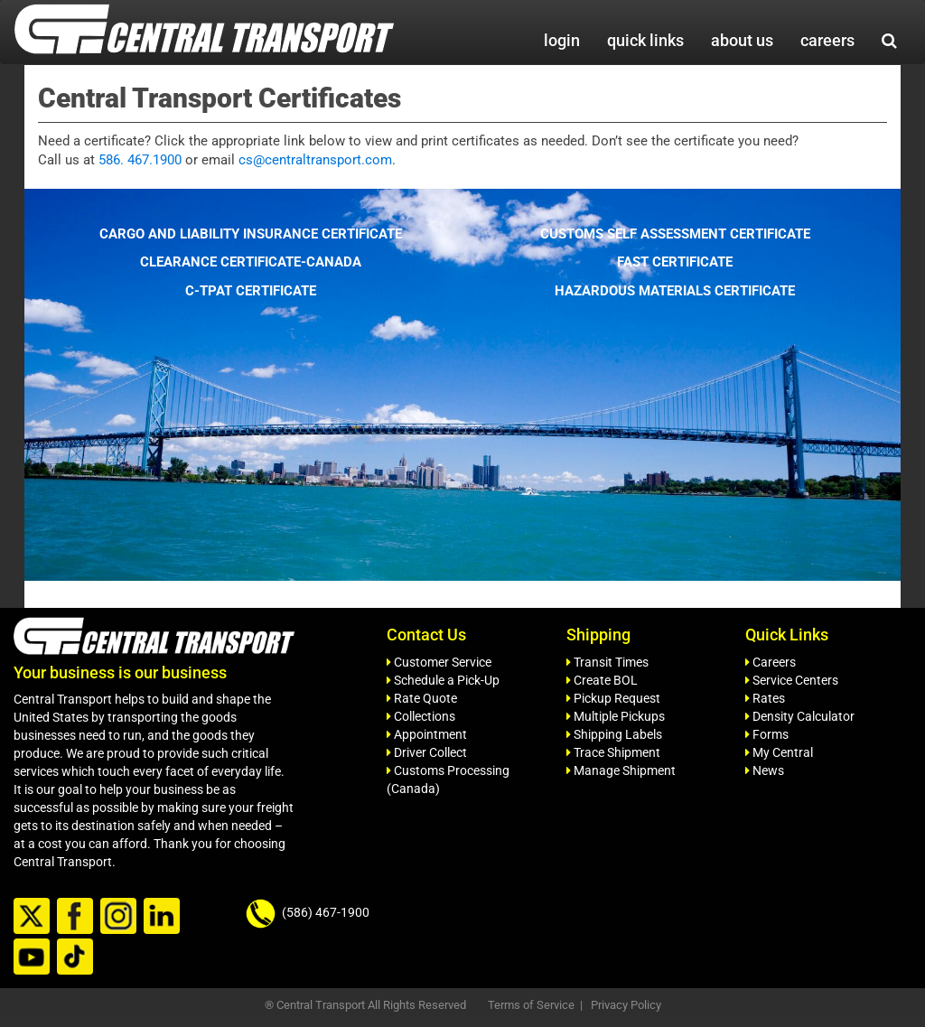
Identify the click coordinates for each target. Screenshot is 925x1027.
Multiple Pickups (615, 716)
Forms (767, 734)
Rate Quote (422, 698)
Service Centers (791, 680)
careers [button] (827, 40)
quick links (645, 40)
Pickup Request (613, 698)
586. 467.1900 (140, 160)
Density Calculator (800, 716)
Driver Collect (427, 752)
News (764, 770)
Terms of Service (531, 1005)
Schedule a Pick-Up (443, 680)
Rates (765, 698)
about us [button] (742, 40)
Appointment (427, 734)
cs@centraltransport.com (315, 160)
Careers (770, 662)
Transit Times (607, 662)
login (562, 40)
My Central (779, 752)
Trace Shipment (613, 752)
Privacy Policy (626, 1005)
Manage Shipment (621, 770)
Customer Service (439, 662)
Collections (421, 716)
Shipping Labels (614, 734)
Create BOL (602, 680)
